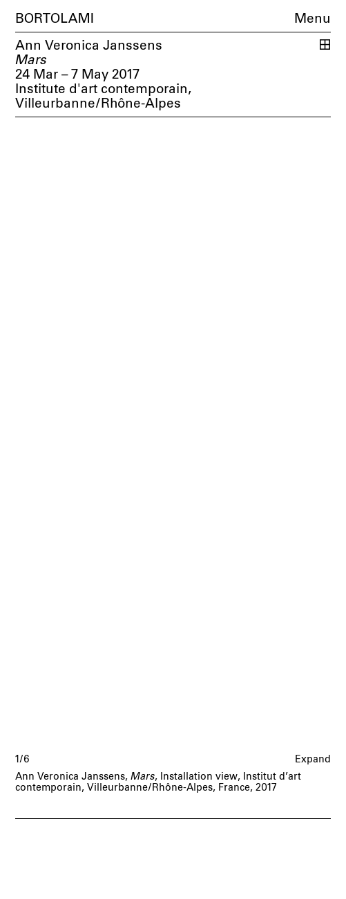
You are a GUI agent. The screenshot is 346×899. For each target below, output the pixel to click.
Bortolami (54, 19)
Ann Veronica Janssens (88, 45)
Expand (313, 759)
